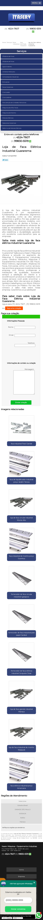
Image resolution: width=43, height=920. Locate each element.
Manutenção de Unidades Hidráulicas (14, 102)
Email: (22, 335)
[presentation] (21, 354)
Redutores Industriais (9, 123)
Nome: (21, 327)
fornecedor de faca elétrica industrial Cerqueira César (21, 672)
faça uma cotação (14, 308)
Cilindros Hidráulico (8, 72)
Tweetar (5, 160)
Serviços (21, 51)
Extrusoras (6, 82)
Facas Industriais (7, 87)
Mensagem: (24, 381)
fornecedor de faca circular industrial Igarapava (21, 595)
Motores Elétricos (8, 118)
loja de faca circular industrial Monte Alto (21, 519)
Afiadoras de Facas (8, 56)
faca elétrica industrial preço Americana (21, 787)
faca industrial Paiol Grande (21, 444)
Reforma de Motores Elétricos (12, 128)
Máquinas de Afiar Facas (10, 107)
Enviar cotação (21, 402)
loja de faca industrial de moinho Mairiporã (21, 748)
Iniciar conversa (18, 909)
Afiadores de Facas (8, 61)
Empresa (21, 876)
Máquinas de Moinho (9, 113)
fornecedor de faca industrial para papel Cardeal (21, 634)
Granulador (6, 92)
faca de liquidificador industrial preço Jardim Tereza (21, 480)
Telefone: (25, 344)
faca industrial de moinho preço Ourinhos (21, 557)
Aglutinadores (7, 66)
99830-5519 (21, 141)
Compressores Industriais (10, 77)
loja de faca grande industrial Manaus (21, 710)
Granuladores (7, 97)
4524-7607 (13, 28)
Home (21, 870)
